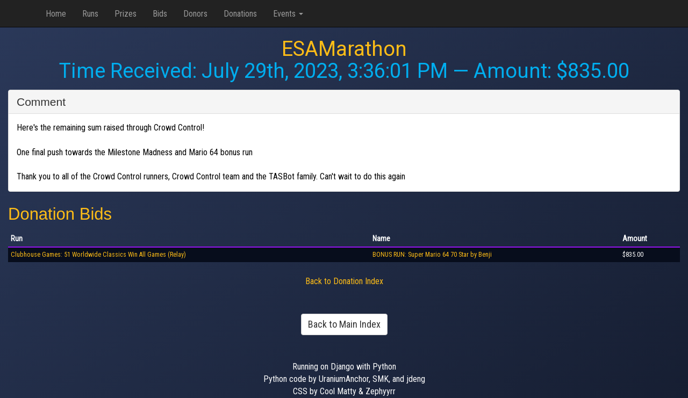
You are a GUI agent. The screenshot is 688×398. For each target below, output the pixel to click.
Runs (90, 14)
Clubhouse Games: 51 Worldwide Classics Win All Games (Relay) (98, 254)
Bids (160, 14)
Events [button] (288, 14)
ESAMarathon (344, 49)
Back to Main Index (344, 324)
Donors (195, 14)
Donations (240, 14)
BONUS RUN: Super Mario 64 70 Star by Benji (432, 254)
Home (56, 14)
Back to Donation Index (344, 281)
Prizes (125, 14)
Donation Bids (60, 214)
